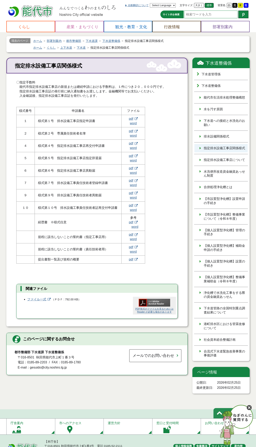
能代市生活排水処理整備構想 (224, 97)
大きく (199, 5)
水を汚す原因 (213, 109)
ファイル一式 (36, 299)
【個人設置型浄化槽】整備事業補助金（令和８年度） (224, 279)
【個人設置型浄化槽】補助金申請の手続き (224, 248)
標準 (209, 5)
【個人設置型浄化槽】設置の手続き (224, 263)
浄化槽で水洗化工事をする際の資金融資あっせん (224, 295)
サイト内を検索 (171, 14)
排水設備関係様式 (216, 136)
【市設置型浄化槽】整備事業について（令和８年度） (224, 216)
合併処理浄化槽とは (218, 187)
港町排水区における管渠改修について (224, 326)
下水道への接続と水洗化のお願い (224, 123)
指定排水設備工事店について (224, 160)
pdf (131, 118)
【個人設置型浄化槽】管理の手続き (224, 232)
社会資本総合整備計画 (220, 339)
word (133, 123)
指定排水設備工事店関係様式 (224, 148)
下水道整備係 (219, 63)
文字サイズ (186, 5)
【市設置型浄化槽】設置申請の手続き (224, 201)
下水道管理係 (211, 74)
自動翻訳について (138, 5)
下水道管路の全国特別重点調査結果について (224, 310)
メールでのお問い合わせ (153, 355)
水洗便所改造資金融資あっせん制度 (224, 173)
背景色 (221, 5)
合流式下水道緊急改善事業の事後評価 (224, 353)
